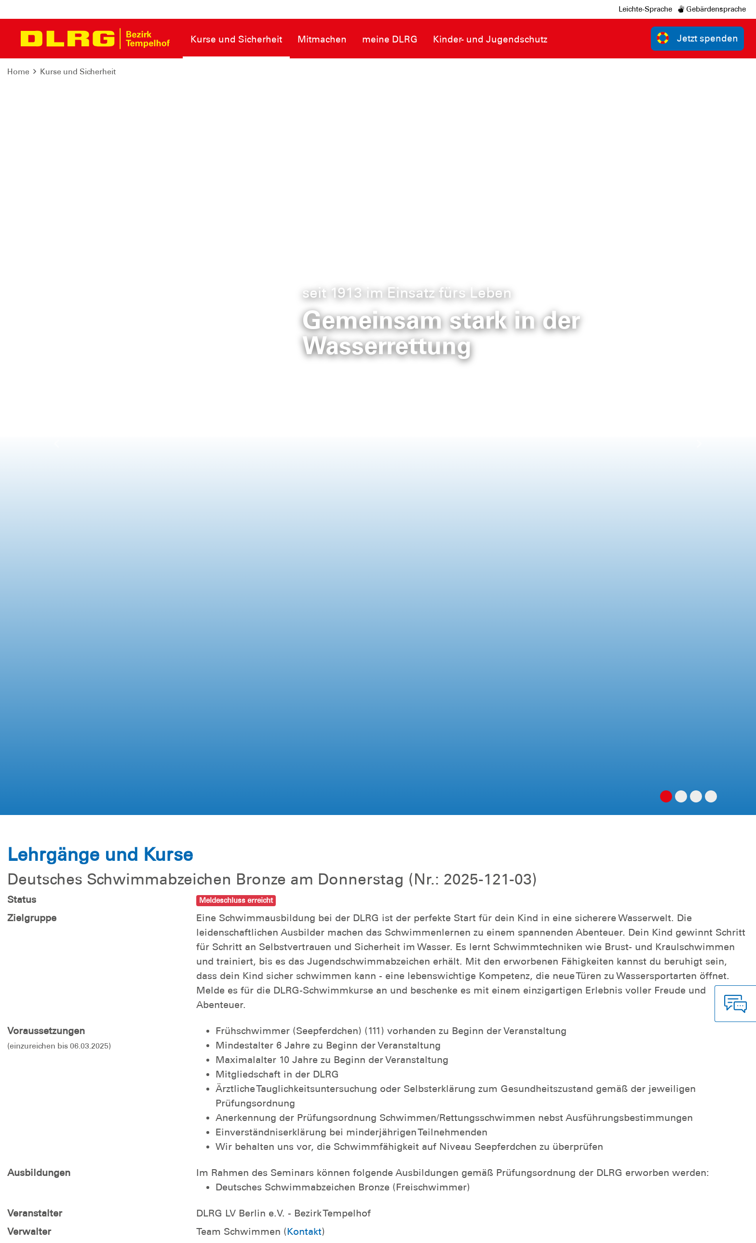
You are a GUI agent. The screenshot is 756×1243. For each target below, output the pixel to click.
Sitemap (127, 1228)
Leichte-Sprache (645, 9)
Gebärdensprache (712, 9)
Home (18, 71)
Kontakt (304, 475)
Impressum (31, 1228)
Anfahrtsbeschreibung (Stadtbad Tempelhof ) (321, 859)
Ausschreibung (254, 815)
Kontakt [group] (535, 1124)
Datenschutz (82, 1228)
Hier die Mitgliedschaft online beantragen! (349, 775)
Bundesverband (613, 1228)
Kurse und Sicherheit (78, 71)
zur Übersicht (715, 944)
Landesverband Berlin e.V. (697, 1228)
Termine (238, 830)
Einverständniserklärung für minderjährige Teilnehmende (350, 844)
